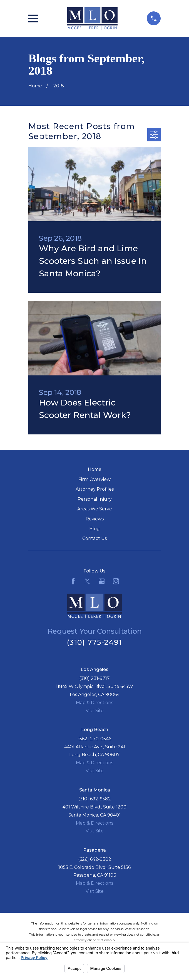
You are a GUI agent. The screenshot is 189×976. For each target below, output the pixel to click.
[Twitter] (87, 581)
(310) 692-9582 (94, 799)
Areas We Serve (94, 509)
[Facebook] (73, 581)
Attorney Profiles (95, 489)
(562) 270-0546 (94, 738)
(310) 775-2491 (94, 642)
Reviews (95, 519)
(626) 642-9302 (94, 859)
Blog (94, 528)
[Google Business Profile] (102, 581)
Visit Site (95, 710)
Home (94, 469)
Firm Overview (94, 479)
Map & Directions (94, 702)
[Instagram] (116, 581)
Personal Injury (95, 499)
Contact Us (94, 538)
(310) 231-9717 (94, 678)
